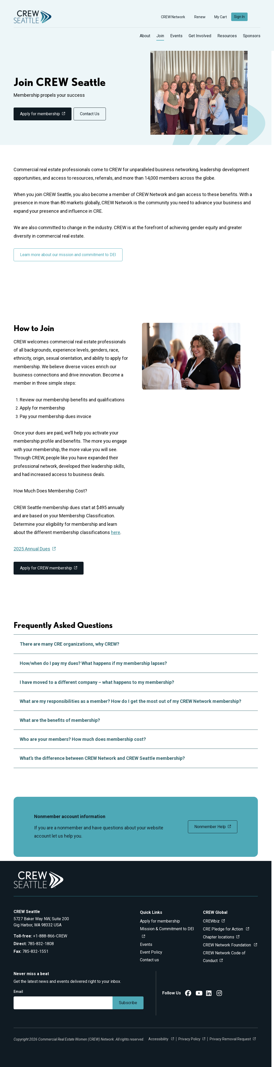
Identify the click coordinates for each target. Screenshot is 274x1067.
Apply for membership (160, 921)
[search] (256, 17)
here (115, 532)
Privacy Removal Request (230, 1039)
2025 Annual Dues (32, 548)
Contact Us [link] (89, 113)
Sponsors (251, 35)
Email (18, 992)
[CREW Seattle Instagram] (219, 994)
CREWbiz (211, 921)
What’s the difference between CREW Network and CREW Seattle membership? (136, 758)
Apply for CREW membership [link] (46, 568)
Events (176, 35)
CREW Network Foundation (227, 945)
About (145, 35)
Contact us (149, 959)
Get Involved (200, 35)
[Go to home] (33, 16)
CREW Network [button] (170, 17)
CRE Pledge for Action (223, 929)
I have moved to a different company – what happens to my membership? (136, 682)
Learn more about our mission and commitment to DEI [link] (68, 254)
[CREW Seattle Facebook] (188, 994)
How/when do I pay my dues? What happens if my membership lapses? (136, 663)
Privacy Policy (189, 1039)
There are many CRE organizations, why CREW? (136, 644)
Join (160, 35)
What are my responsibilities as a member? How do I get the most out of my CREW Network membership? (136, 701)
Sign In (239, 17)
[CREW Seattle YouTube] (199, 994)
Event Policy (151, 952)
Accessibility (158, 1039)
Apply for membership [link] (40, 113)
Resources (227, 35)
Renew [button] (198, 17)
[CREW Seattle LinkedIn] (208, 994)
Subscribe (128, 1002)
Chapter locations (218, 937)
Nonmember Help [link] (210, 826)
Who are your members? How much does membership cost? (136, 739)
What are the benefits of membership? (136, 720)
